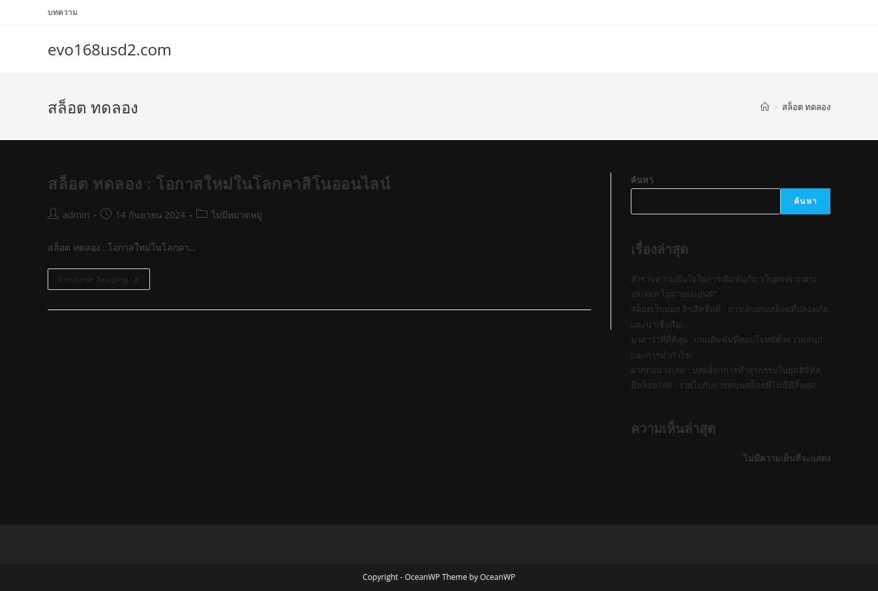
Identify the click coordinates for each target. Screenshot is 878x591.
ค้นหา (642, 180)
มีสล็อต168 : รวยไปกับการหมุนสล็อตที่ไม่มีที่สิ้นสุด (723, 385)
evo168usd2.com (110, 49)
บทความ (63, 12)
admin (76, 215)
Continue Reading (104, 281)
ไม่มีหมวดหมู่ (236, 215)
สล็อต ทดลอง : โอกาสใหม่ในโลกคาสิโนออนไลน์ (219, 183)
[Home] (765, 107)
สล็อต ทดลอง (806, 107)
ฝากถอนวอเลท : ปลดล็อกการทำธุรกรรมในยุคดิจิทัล (726, 370)
